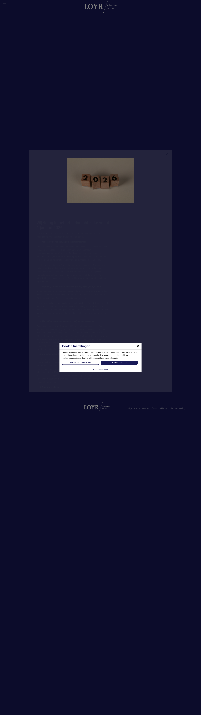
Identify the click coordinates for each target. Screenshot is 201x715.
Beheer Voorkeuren (100, 370)
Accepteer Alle (119, 363)
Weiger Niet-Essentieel (80, 363)
